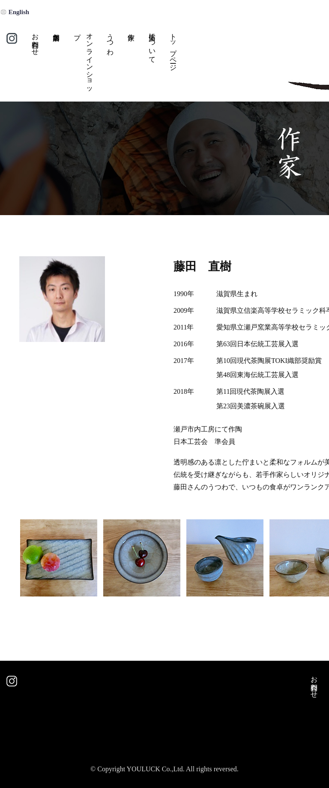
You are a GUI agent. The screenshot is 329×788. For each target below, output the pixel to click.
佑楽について (152, 44)
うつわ (110, 40)
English (19, 12)
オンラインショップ (83, 60)
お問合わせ (35, 40)
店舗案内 (55, 63)
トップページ (173, 48)
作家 (130, 63)
